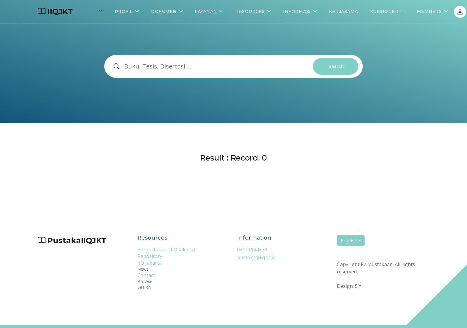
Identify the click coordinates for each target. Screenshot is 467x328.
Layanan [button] (206, 11)
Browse (145, 281)
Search (336, 66)
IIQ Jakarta (149, 263)
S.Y (358, 286)
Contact (146, 275)
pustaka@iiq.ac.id (256, 257)
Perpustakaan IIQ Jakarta (166, 249)
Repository (149, 256)
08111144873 (252, 249)
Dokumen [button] (164, 11)
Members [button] (429, 11)
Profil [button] (124, 11)
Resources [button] (250, 11)
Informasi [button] (297, 11)
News (143, 269)
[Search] (218, 66)
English (349, 240)
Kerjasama (343, 11)
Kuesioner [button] (384, 11)
